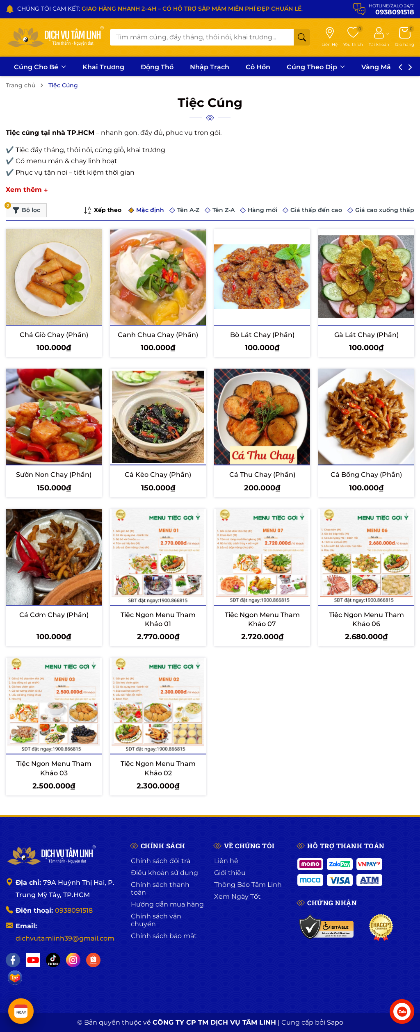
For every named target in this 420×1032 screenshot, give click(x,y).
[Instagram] (73, 960)
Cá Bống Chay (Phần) (366, 474)
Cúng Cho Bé (40, 67)
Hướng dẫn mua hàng (167, 904)
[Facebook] (13, 960)
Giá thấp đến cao (316, 210)
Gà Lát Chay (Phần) (366, 335)
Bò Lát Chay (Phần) (262, 335)
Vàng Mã (380, 67)
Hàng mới (262, 210)
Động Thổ (157, 67)
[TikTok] (53, 960)
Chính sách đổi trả (160, 861)
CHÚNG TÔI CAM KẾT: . (160, 8)
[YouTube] (33, 960)
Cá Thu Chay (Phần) (262, 474)
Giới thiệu (230, 873)
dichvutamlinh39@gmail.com (65, 938)
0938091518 (74, 910)
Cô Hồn (258, 67)
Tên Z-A (223, 210)
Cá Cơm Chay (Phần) (54, 615)
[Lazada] (15, 977)
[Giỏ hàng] (404, 37)
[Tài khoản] (379, 37)
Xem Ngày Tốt (237, 896)
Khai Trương (103, 67)
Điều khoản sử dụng (164, 873)
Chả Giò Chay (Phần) (54, 335)
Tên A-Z (188, 210)
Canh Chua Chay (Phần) (158, 335)
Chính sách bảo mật (164, 936)
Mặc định (150, 210)
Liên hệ (226, 861)
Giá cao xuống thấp (384, 210)
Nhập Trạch (209, 67)
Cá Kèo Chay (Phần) (158, 474)
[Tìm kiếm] (302, 37)
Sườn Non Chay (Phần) (53, 474)
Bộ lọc (23, 208)
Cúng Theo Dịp (316, 67)
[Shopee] (93, 960)
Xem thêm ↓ (27, 190)
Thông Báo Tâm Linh (248, 884)
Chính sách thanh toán (160, 888)
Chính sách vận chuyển (156, 920)
